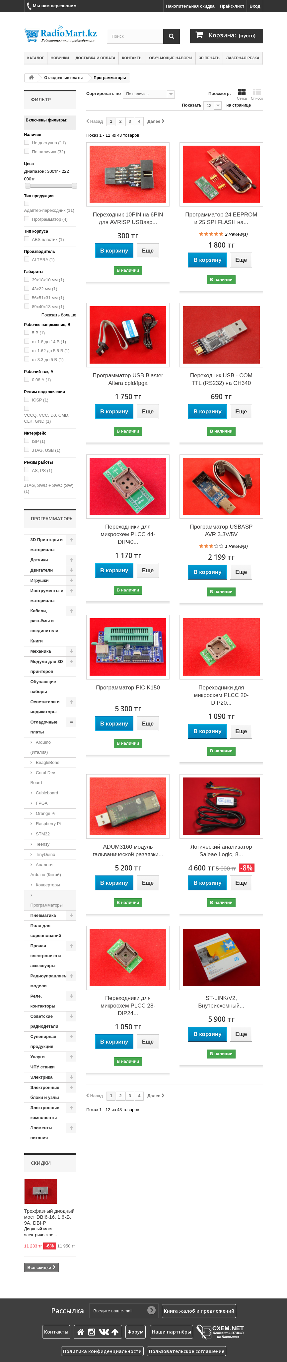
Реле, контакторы (43, 1001)
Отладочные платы (63, 77)
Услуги (38, 1056)
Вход (255, 6)
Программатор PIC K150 (128, 687)
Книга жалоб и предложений (199, 1311)
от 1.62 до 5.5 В (51, 350)
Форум (135, 1332)
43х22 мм (44, 288)
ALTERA (43, 259)
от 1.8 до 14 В (49, 341)
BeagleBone (47, 762)
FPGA (41, 803)
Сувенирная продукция (43, 1041)
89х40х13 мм (48, 306)
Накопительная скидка (190, 6)
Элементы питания (41, 1132)
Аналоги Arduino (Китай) (46, 869)
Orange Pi (45, 813)
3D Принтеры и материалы (47, 544)
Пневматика (43, 915)
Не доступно (49, 142)
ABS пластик (48, 239)
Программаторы (47, 905)
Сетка (242, 94)
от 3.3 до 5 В (48, 359)
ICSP (40, 400)
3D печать (209, 58)
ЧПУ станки (43, 1066)
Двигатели (42, 570)
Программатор (50, 219)
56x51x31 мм (48, 297)
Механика (41, 651)
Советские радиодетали (44, 1021)
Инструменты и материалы (47, 595)
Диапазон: (35, 171)
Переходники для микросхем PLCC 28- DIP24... (128, 1005)
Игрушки (40, 580)
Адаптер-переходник (49, 210)
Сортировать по (103, 93)
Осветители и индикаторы (45, 706)
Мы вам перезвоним (52, 6)
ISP (38, 441)
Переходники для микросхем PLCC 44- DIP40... (128, 534)
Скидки (41, 1163)
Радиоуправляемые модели (52, 980)
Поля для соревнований (46, 930)
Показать (191, 105)
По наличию (48, 151)
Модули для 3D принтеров (47, 666)
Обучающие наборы (170, 58)
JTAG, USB (46, 450)
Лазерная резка (242, 58)
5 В (38, 332)
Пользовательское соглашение (186, 1351)
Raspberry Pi (48, 823)
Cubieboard (46, 792)
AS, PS (42, 470)
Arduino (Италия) (41, 747)
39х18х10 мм (48, 279)
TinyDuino (45, 854)
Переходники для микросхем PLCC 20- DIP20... (221, 695)
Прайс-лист (232, 6)
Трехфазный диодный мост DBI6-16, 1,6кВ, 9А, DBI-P (49, 1217)
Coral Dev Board (43, 777)
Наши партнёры (171, 1332)
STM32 (42, 833)
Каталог (35, 58)
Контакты (132, 58)
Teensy (42, 844)
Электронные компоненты (45, 1112)
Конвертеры (47, 884)
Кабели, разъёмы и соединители (44, 620)
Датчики (39, 559)
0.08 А (41, 379)
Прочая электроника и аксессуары (46, 955)
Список (257, 94)
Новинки (60, 58)
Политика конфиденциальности (102, 1351)
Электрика (42, 1077)
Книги (37, 640)
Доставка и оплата (95, 58)
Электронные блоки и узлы (45, 1092)
